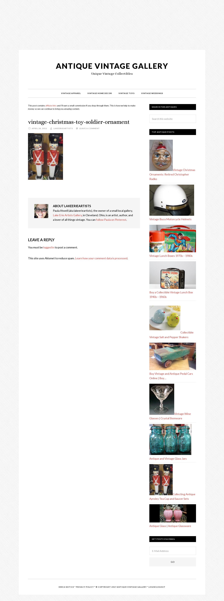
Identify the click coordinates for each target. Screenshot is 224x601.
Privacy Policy (85, 587)
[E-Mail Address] (172, 551)
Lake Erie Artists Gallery (67, 215)
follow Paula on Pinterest (111, 219)
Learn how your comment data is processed (101, 258)
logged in (48, 247)
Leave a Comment (89, 128)
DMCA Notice (66, 587)
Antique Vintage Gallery (112, 65)
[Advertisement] (93, 22)
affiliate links (51, 105)
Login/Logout (157, 587)
